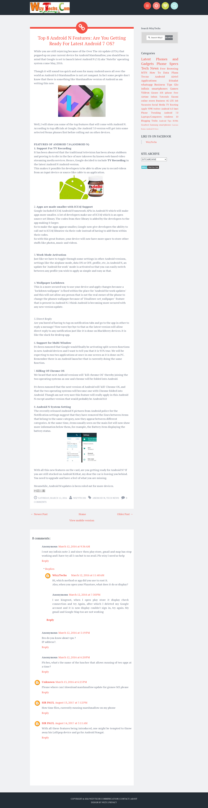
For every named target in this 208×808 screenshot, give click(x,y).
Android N (99, 497)
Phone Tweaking (151, 112)
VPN (150, 108)
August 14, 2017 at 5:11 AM (71, 723)
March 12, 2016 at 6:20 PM (74, 657)
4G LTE (170, 100)
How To (155, 72)
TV (167, 104)
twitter (156, 108)
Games (174, 88)
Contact (124, 798)
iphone (168, 92)
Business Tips (163, 84)
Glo (176, 84)
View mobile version (81, 520)
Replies (49, 568)
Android (160, 76)
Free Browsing (169, 68)
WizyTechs (79, 497)
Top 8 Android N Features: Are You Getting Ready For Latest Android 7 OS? (81, 40)
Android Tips (165, 120)
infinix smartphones (154, 88)
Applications (149, 80)
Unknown (48, 681)
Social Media (158, 104)
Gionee (154, 92)
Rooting (174, 104)
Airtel (174, 76)
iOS (161, 92)
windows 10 (171, 116)
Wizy (104, 802)
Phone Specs (167, 63)
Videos (145, 92)
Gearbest (145, 124)
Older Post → (125, 514)
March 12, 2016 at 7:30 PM (84, 594)
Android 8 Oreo (152, 129)
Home (82, 514)
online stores (148, 100)
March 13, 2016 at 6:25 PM (71, 681)
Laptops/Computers (151, 116)
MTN (144, 72)
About (134, 798)
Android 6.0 (167, 108)
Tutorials (164, 96)
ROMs (175, 120)
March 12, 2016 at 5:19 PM (74, 632)
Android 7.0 (171, 112)
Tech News (112, 497)
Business (160, 100)
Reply (45, 560)
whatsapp (147, 84)
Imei (176, 108)
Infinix (154, 96)
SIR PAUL (48, 702)
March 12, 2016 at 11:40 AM (87, 575)
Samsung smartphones (160, 124)
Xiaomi (174, 96)
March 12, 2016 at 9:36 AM (74, 546)
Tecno (145, 76)
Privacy (113, 802)
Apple (144, 108)
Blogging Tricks (149, 120)
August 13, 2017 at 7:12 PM (71, 702)
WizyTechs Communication (103, 798)
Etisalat (173, 80)
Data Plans (170, 72)
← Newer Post (39, 514)
